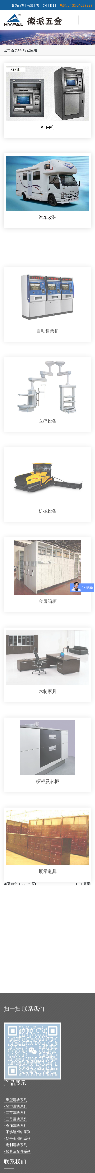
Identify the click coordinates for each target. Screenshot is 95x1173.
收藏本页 (33, 5)
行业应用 (30, 50)
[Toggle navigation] (85, 20)
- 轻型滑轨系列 (15, 1168)
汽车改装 (48, 217)
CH (45, 5)
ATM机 (47, 127)
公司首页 (11, 50)
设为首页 (18, 5)
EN (52, 5)
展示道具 (48, 889)
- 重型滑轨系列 (15, 1162)
